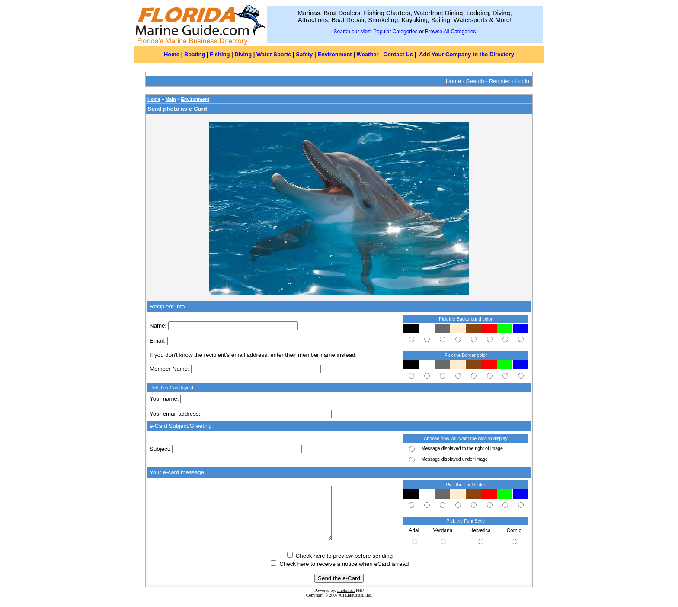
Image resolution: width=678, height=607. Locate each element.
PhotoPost (346, 590)
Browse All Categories (450, 32)
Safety (304, 54)
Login (522, 81)
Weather (368, 54)
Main (170, 99)
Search (475, 81)
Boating (194, 54)
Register (500, 81)
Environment (334, 54)
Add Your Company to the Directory (466, 54)
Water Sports (273, 54)
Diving (243, 54)
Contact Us (398, 54)
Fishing (220, 54)
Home (171, 54)
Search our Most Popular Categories (376, 32)
